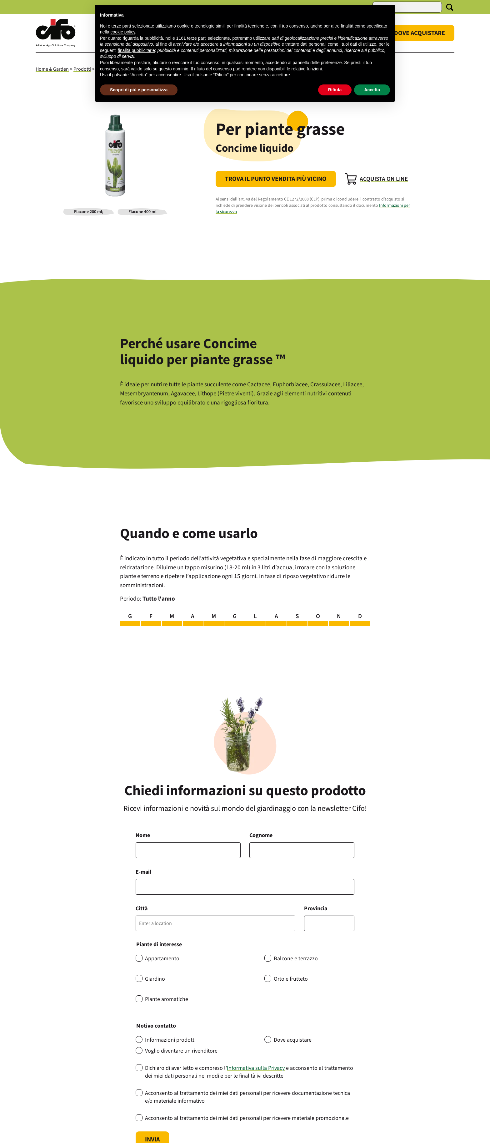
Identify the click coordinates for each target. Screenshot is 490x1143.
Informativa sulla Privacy (256, 1068)
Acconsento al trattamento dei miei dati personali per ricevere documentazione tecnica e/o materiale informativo (247, 1097)
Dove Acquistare (419, 33)
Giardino (155, 979)
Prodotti (82, 69)
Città (142, 908)
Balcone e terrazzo (296, 959)
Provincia (315, 908)
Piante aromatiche (166, 999)
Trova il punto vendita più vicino (276, 179)
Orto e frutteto (291, 979)
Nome (143, 835)
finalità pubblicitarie (136, 50)
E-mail (143, 872)
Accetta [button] (372, 89)
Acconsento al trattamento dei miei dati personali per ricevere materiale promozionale (247, 1118)
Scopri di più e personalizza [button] (139, 89)
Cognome (260, 835)
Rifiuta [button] (335, 89)
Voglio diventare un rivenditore (181, 1051)
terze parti (197, 38)
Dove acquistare (293, 1040)
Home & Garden (52, 69)
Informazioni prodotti (170, 1040)
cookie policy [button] (122, 31)
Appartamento (162, 959)
